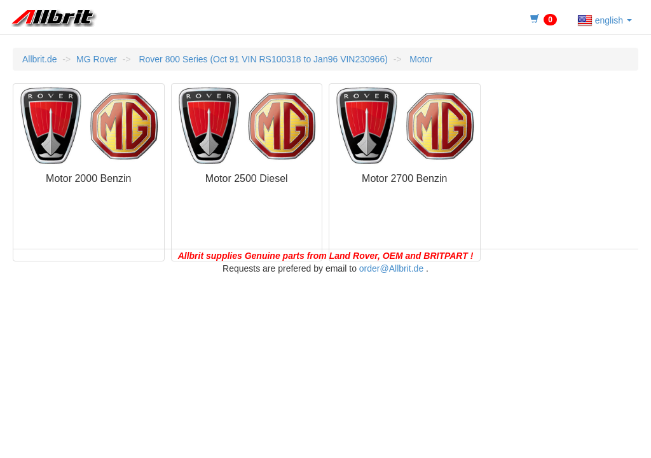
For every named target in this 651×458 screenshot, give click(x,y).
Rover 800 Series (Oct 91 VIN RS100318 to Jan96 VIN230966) (262, 59)
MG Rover (96, 59)
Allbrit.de (39, 59)
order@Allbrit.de (391, 268)
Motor (419, 59)
